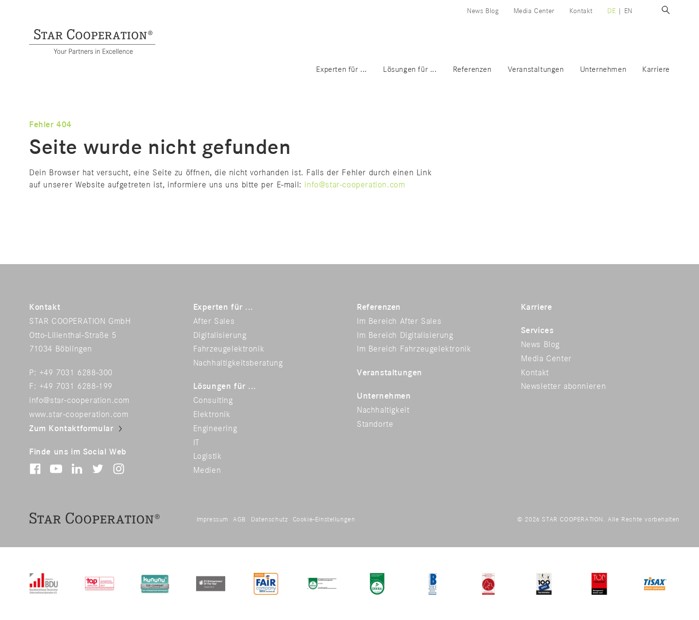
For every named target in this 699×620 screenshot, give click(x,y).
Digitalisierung (220, 335)
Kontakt (581, 11)
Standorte (375, 424)
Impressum (212, 519)
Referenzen (472, 70)
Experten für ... (341, 70)
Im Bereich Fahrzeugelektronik (414, 349)
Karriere (656, 70)
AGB (239, 519)
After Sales (214, 321)
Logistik (207, 456)
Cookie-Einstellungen (324, 519)
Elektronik (212, 414)
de (611, 11)
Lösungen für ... (410, 70)
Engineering (215, 428)
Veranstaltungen (536, 70)
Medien (207, 470)
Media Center (534, 11)
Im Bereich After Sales (399, 321)
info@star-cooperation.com (354, 185)
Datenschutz (269, 519)
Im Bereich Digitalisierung (405, 335)
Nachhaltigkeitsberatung (238, 363)
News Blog (483, 11)
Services (537, 330)
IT (196, 442)
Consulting (213, 400)
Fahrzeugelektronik (229, 349)
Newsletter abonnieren (563, 386)
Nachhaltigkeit (383, 410)
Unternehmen (603, 70)
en (628, 11)
